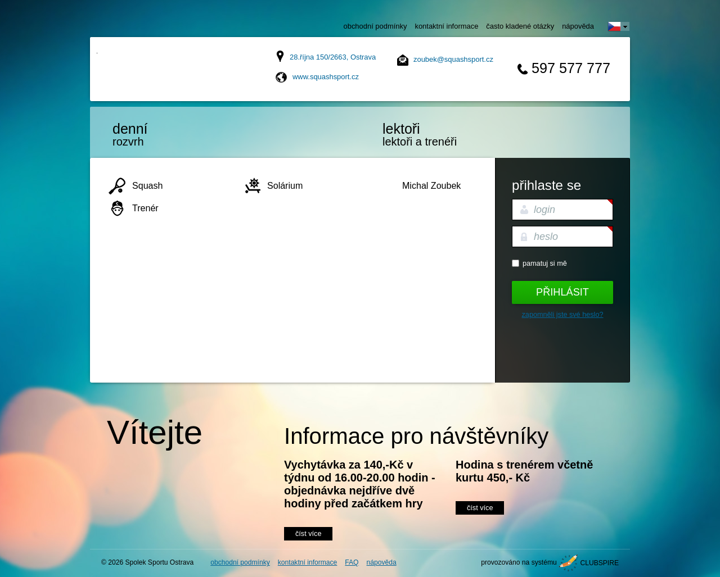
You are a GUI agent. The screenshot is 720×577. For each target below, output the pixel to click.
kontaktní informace (446, 26)
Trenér (145, 208)
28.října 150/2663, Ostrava (333, 57)
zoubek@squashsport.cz (453, 59)
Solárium (285, 185)
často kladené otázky (520, 26)
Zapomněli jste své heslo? (563, 315)
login (544, 209)
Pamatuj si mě (545, 263)
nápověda (578, 26)
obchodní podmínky (375, 26)
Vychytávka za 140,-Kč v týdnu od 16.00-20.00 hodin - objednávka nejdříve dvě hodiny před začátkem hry (359, 484)
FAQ (351, 562)
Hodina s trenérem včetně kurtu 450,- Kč (524, 471)
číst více (308, 534)
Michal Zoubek (431, 185)
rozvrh (160, 134)
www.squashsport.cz (325, 76)
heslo (546, 236)
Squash (147, 185)
